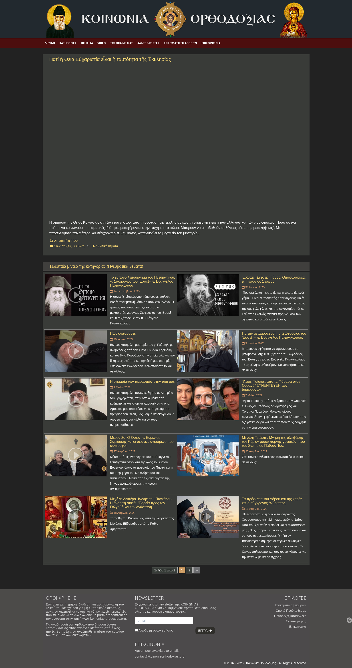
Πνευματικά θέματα (105, 246)
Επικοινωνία (210, 43)
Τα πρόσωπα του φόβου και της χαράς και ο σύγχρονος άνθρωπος (272, 501)
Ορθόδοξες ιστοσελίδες (290, 616)
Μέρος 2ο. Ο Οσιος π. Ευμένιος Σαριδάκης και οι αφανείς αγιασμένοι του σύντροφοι (142, 441)
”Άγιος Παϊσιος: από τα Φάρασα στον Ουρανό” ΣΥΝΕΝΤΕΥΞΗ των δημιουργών (271, 385)
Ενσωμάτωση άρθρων (180, 43)
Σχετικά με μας (121, 43)
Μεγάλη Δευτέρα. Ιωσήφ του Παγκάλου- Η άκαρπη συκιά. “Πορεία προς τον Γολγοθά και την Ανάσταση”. (141, 503)
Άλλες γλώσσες (148, 43)
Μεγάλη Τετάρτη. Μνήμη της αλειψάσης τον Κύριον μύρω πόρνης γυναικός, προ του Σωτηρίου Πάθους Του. (273, 441)
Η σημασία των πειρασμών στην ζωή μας (142, 381)
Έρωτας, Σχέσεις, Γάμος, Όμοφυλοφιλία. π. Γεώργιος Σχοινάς (274, 279)
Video (101, 43)
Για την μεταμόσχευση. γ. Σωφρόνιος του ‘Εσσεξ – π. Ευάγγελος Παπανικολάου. (274, 335)
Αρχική (50, 43)
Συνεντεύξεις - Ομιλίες (69, 246)
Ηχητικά (87, 43)
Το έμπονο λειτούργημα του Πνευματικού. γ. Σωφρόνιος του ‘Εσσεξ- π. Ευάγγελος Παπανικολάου (142, 281)
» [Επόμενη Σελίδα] (197, 570)
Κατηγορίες (67, 43)
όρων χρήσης (163, 630)
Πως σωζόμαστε (123, 333)
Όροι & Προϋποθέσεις (291, 610)
